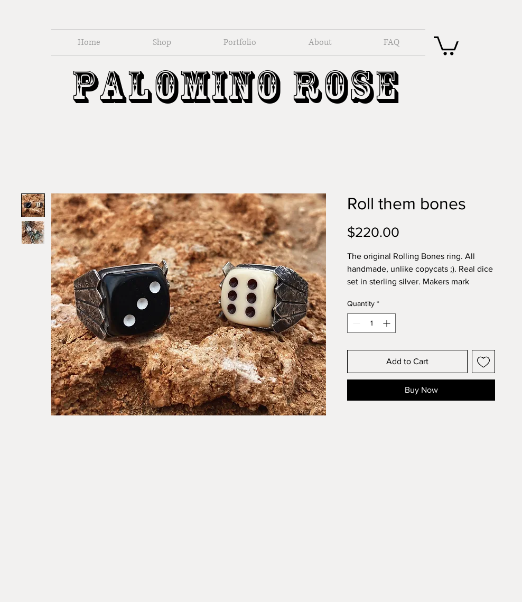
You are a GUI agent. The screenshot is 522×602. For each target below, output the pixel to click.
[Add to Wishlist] (483, 361)
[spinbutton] (371, 323)
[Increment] (387, 323)
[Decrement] (355, 323)
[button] (446, 44)
